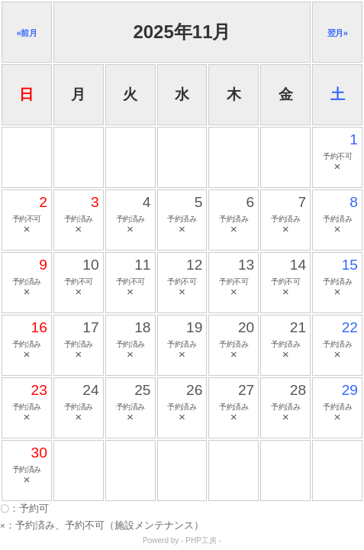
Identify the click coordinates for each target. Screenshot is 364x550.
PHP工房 (201, 540)
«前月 (27, 32)
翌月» (337, 32)
